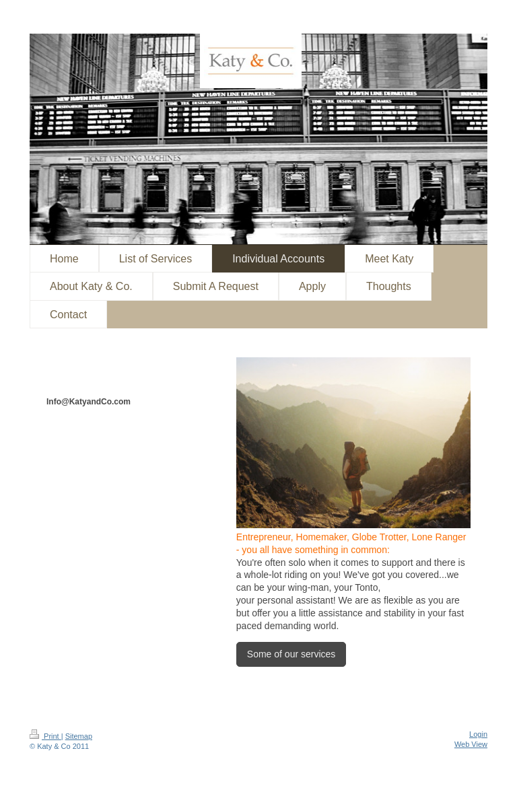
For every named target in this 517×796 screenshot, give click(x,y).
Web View (470, 744)
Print (45, 736)
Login (478, 734)
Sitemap (78, 736)
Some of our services (291, 654)
